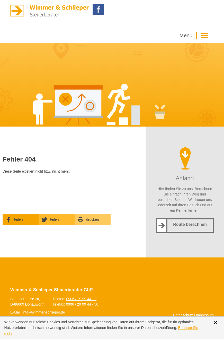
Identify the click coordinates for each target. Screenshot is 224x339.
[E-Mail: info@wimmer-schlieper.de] (43, 312)
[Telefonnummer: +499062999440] (81, 299)
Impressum (205, 315)
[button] (195, 35)
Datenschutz (183, 315)
